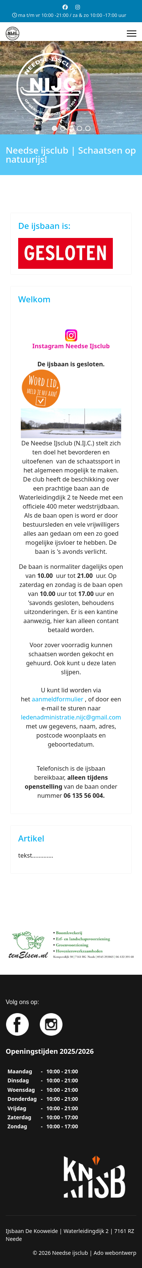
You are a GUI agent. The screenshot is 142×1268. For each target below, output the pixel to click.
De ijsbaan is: (44, 225)
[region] (71, 87)
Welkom (34, 299)
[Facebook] (65, 7)
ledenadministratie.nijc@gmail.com (71, 717)
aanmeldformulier (57, 699)
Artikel (31, 838)
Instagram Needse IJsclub (71, 346)
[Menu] (131, 33)
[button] (54, 128)
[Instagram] (77, 7)
